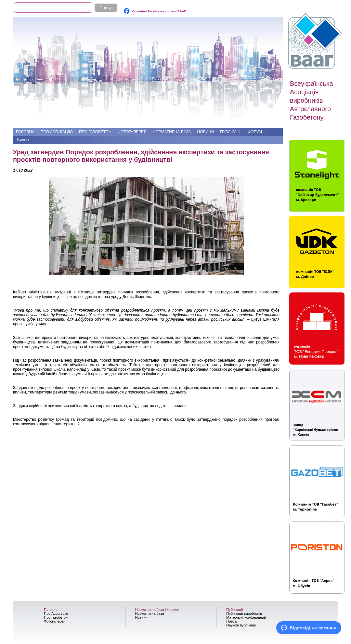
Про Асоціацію (57, 132)
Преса (231, 621)
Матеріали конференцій (246, 617)
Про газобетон (95, 132)
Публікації (230, 132)
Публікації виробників (244, 613)
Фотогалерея (132, 132)
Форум (255, 132)
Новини (205, 132)
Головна (25, 132)
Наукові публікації (241, 625)
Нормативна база (172, 132)
